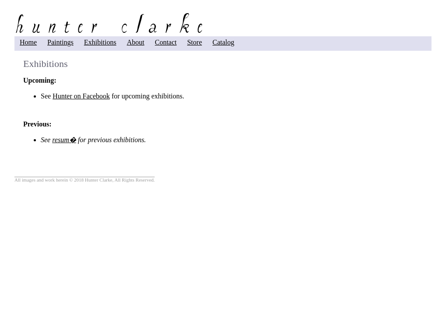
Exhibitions (100, 42)
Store (194, 42)
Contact (166, 42)
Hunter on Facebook (81, 96)
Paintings (60, 42)
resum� (64, 140)
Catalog (223, 42)
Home (28, 42)
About (135, 42)
